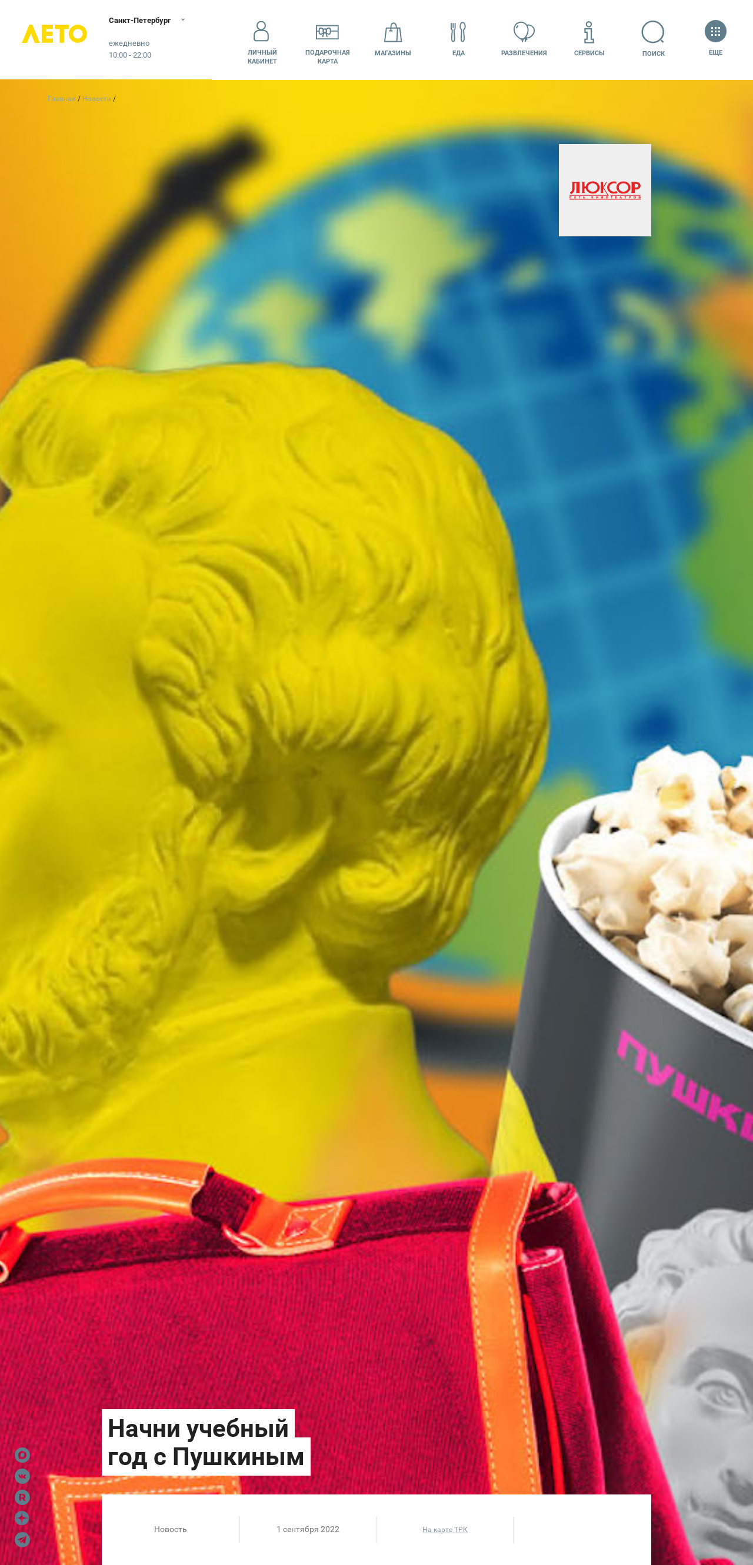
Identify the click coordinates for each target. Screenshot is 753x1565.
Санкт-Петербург (151, 20)
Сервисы (589, 39)
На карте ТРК (445, 1530)
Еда (458, 39)
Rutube (22, 1497)
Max (22, 1455)
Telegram (22, 1539)
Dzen (22, 1518)
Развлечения (524, 39)
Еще (715, 39)
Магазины (393, 39)
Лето (59, 39)
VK (22, 1476)
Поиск (655, 39)
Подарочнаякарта (327, 39)
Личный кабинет (262, 39)
